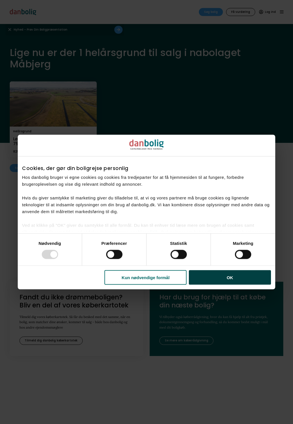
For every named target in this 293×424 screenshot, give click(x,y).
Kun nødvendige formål (146, 277)
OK (230, 277)
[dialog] (146, 212)
